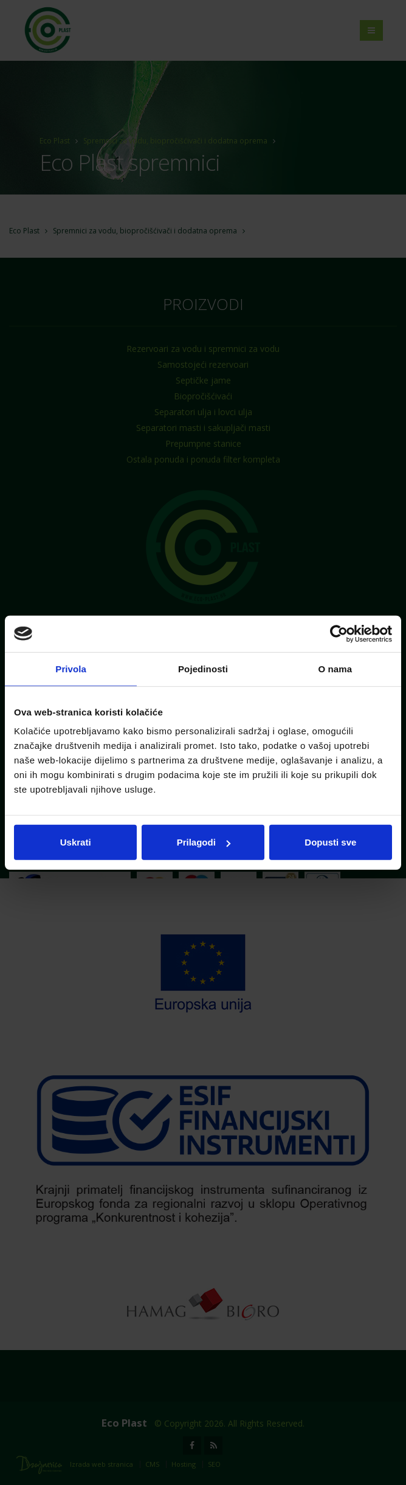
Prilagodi (203, 842)
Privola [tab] (70, 668)
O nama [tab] (335, 668)
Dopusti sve (330, 842)
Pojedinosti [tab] (203, 668)
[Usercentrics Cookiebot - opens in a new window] (339, 633)
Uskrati (75, 842)
